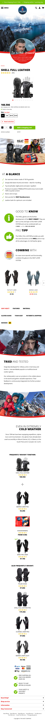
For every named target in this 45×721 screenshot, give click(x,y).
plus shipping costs (5, 107)
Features (16, 308)
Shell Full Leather (22, 473)
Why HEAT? (5, 308)
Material (26, 308)
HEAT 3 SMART (34, 219)
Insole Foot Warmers (21, 715)
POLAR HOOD (30, 226)
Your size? (19, 316)
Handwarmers (22, 531)
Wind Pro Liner (22, 555)
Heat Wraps (6, 713)
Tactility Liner (11, 290)
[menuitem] (4, 8)
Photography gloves (32, 715)
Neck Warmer (13, 713)
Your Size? (7, 112)
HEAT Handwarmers (23, 197)
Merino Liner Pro (22, 507)
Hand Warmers (29, 713)
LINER (18, 226)
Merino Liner (33, 290)
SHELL (35, 239)
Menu (5, 7)
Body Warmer (21, 713)
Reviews (6, 323)
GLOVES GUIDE (6, 316)
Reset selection (8, 121)
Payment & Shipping (33, 316)
